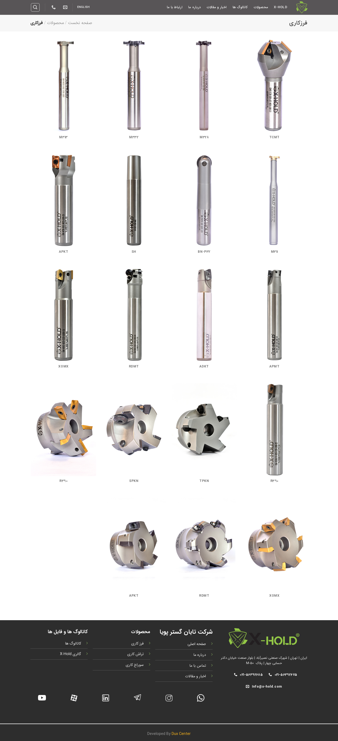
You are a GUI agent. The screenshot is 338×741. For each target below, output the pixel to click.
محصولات (261, 7)
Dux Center (181, 734)
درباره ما (194, 7)
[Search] (35, 7)
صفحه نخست (80, 23)
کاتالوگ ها (240, 7)
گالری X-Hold (70, 654)
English (83, 7)
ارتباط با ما (174, 7)
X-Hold (280, 7)
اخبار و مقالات (217, 7)
